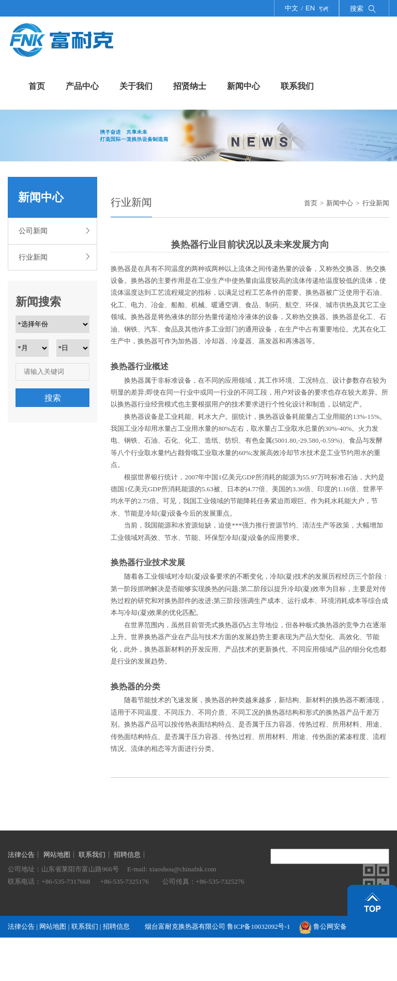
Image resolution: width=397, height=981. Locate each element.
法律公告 (21, 854)
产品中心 (82, 86)
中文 (291, 8)
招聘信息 (127, 854)
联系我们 (297, 86)
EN (310, 8)
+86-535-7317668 (65, 881)
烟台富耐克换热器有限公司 (186, 926)
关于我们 (135, 86)
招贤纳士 (189, 86)
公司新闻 (54, 229)
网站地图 (56, 854)
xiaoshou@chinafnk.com (182, 869)
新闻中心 (243, 86)
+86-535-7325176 (124, 881)
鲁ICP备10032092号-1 (258, 926)
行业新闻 (54, 256)
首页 (36, 86)
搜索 (52, 398)
